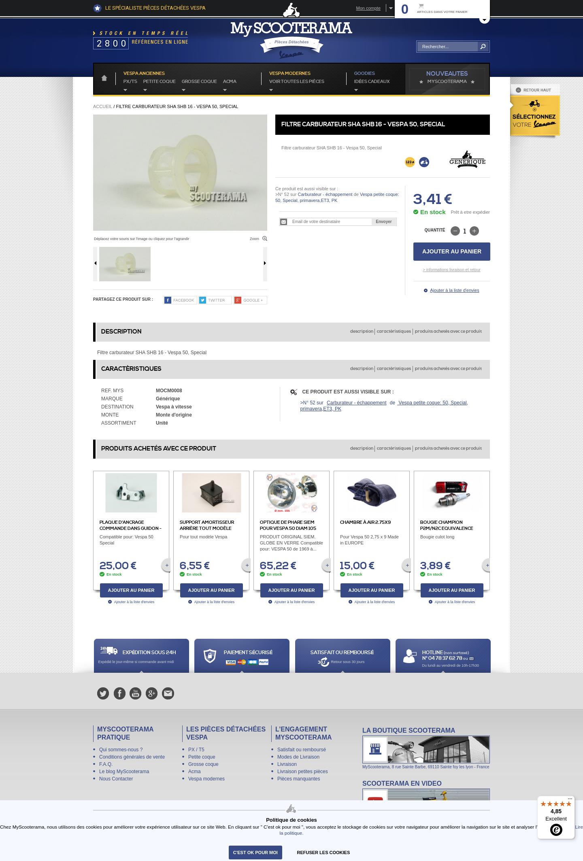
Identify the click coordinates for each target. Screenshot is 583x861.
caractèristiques (394, 331)
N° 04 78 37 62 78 (442, 658)
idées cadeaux (372, 82)
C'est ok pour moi (255, 852)
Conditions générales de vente (132, 757)
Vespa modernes (206, 779)
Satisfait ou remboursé (301, 750)
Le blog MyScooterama (124, 771)
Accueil (102, 106)
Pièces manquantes (298, 779)
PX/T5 (130, 82)
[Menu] (570, 801)
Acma (229, 82)
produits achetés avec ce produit (448, 331)
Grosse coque (199, 82)
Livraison (287, 764)
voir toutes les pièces (296, 82)
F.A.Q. (106, 764)
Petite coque (159, 82)
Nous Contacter (116, 779)
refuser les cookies (323, 852)
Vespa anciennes (144, 74)
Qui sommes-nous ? (121, 750)
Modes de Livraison (298, 757)
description (361, 331)
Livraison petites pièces (302, 771)
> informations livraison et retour (452, 270)
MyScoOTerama (447, 82)
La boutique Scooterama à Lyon (426, 747)
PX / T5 (196, 750)
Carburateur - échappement (325, 194)
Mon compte (368, 8)
